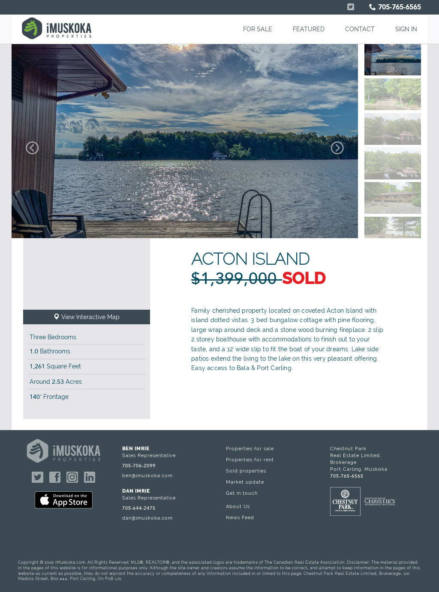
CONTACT (360, 29)
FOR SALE (257, 29)
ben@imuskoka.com (147, 475)
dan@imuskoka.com (147, 518)
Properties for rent (250, 460)
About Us (238, 506)
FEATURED (309, 29)
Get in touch (242, 493)
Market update (245, 482)
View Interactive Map (87, 317)
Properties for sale (250, 448)
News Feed (240, 517)
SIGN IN (406, 29)
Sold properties (246, 471)
